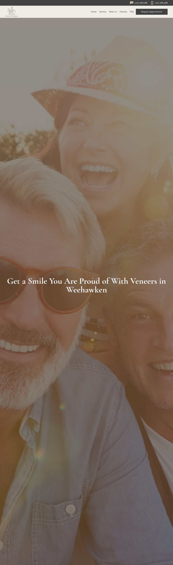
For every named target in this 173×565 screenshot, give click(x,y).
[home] (11, 11)
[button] (103, 11)
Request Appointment (151, 11)
